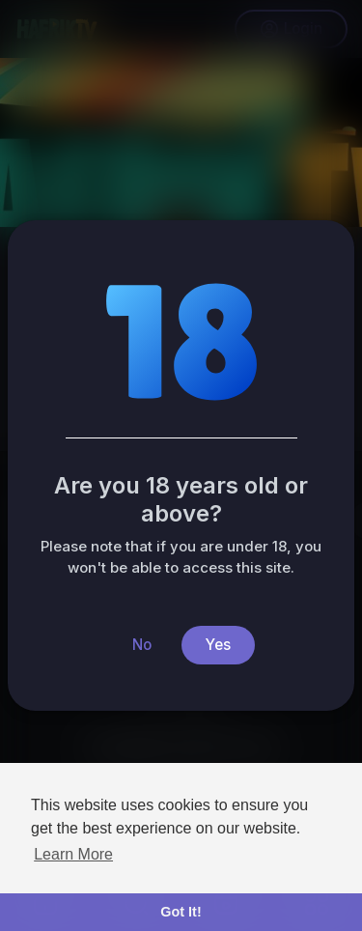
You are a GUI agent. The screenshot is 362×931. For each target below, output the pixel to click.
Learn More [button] (73, 854)
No (142, 644)
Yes (218, 644)
